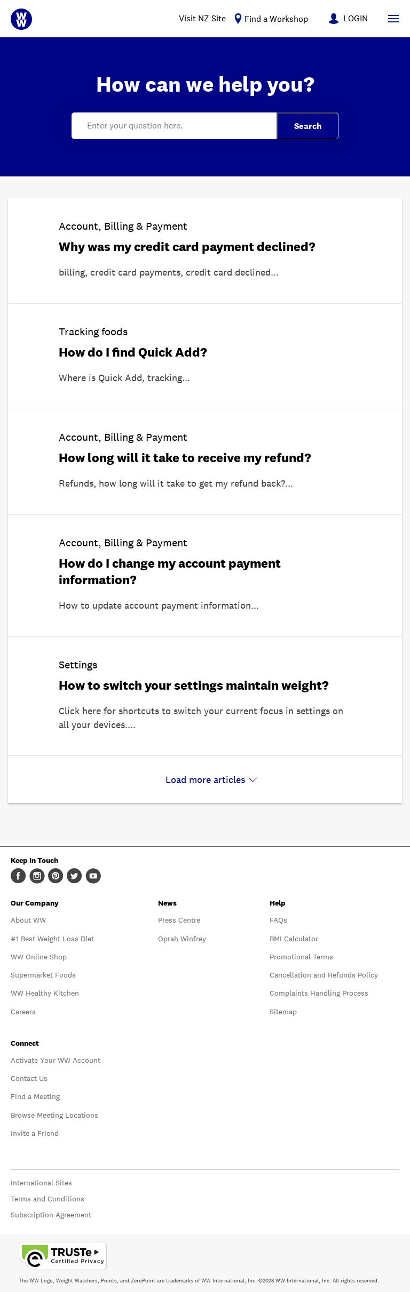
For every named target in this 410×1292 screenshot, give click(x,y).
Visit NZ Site (202, 18)
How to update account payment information (155, 605)
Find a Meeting (35, 1096)
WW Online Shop (39, 957)
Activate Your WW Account (55, 1060)
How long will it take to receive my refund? (185, 457)
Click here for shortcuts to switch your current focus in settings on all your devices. (201, 718)
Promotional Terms (301, 957)
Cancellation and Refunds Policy (324, 975)
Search (308, 126)
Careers (23, 1011)
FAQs (278, 920)
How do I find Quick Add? (133, 352)
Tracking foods (93, 331)
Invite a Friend (35, 1133)
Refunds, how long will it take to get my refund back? (172, 483)
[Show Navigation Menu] (393, 18)
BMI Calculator (294, 938)
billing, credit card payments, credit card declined (165, 272)
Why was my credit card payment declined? (187, 246)
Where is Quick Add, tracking (120, 378)
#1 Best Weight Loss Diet (52, 938)
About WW (28, 920)
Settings (78, 665)
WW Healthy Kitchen (45, 993)
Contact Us (29, 1078)
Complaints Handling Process (319, 993)
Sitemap (283, 1011)
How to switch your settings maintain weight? (194, 685)
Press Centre (179, 920)
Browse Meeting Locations (54, 1115)
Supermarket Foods (43, 975)
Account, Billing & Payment (123, 226)
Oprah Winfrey (182, 938)
